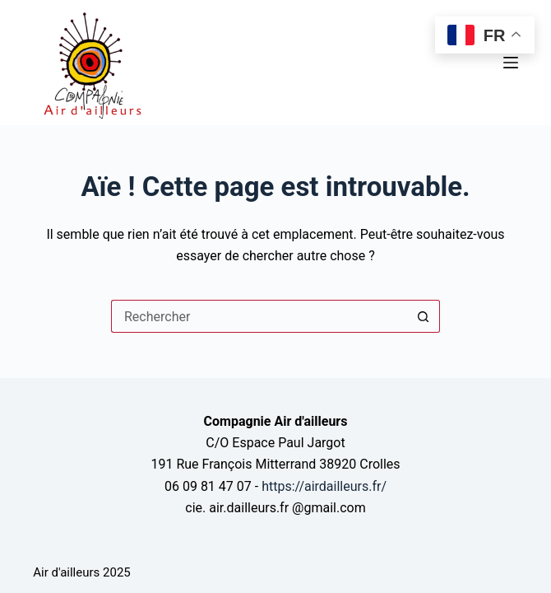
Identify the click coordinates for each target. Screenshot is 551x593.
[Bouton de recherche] (423, 316)
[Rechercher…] (259, 316)
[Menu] (510, 62)
